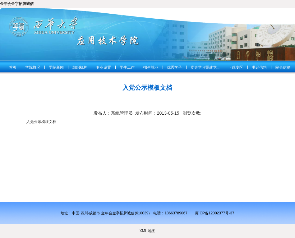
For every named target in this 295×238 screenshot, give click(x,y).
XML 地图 (148, 231)
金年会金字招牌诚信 (17, 4)
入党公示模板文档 (41, 122)
